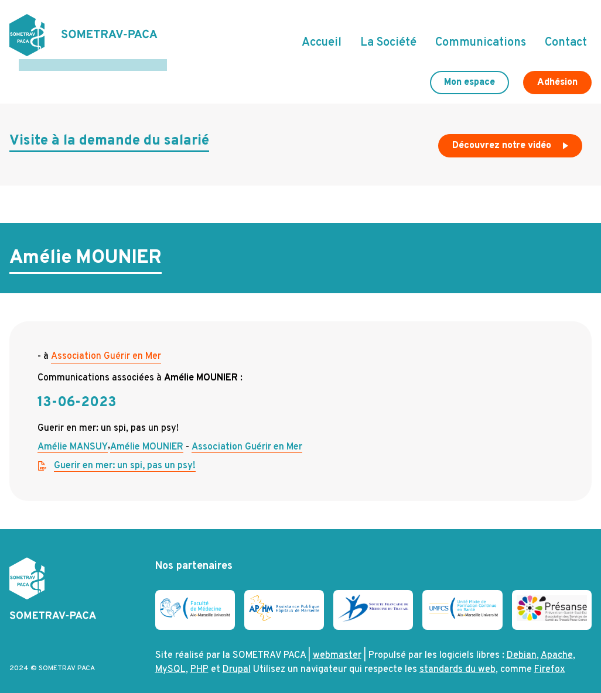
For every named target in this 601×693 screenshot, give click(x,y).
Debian (522, 644)
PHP (199, 658)
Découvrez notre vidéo (511, 137)
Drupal (237, 658)
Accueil (322, 36)
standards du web (457, 658)
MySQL (170, 658)
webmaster (337, 644)
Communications (480, 36)
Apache (557, 644)
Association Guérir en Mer (106, 345)
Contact (566, 36)
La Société (388, 36)
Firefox (549, 658)
